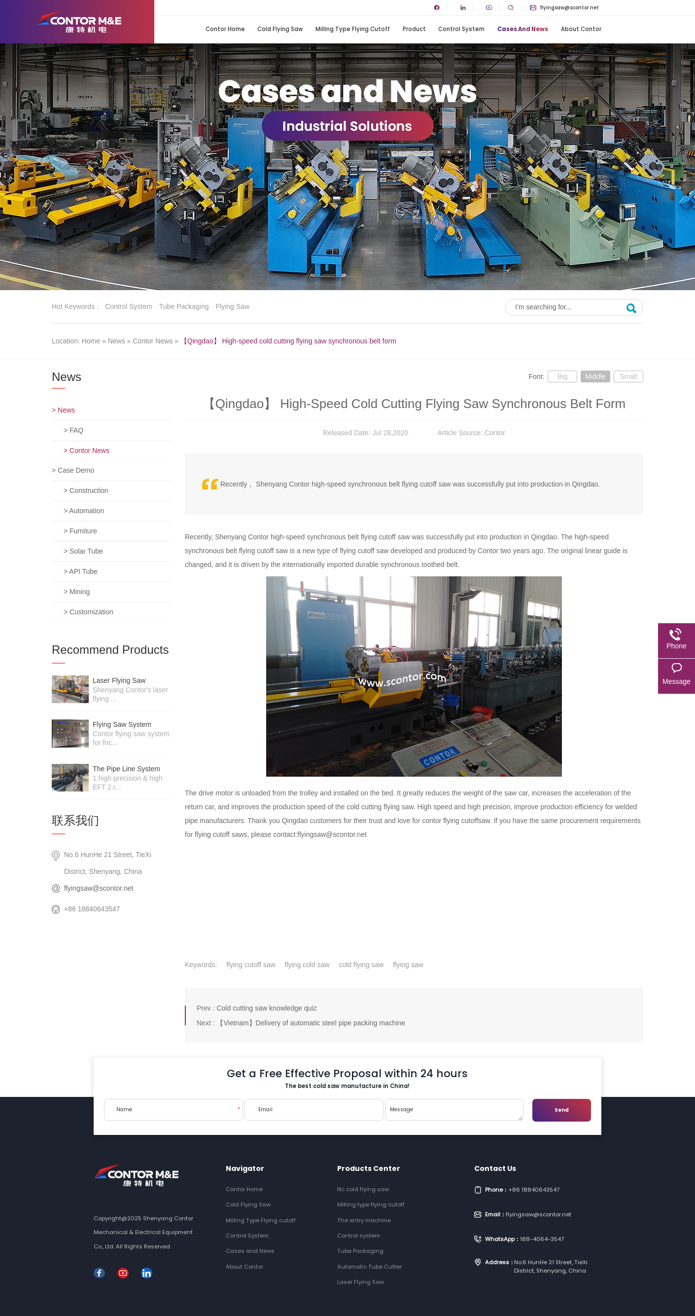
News (116, 341)
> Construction (86, 490)
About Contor (581, 29)
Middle (595, 376)
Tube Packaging (184, 306)
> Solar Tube (83, 551)
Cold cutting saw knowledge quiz (266, 1008)
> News (63, 410)
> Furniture (80, 531)
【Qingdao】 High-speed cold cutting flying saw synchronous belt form (288, 341)
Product (414, 29)
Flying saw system (122, 724)
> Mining (77, 592)
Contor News (153, 341)
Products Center (368, 1168)
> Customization (88, 612)
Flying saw (232, 306)
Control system (128, 306)
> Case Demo (73, 470)
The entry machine (364, 1220)
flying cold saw (307, 965)
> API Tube (81, 571)
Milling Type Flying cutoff (352, 29)
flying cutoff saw (250, 965)
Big (562, 376)
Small (628, 376)
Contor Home (225, 29)
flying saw (408, 965)
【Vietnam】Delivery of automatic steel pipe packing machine (310, 1023)
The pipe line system (126, 769)
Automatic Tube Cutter (369, 1267)
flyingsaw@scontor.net (564, 7)
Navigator (245, 1168)
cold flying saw (361, 965)
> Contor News (86, 450)
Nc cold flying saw (363, 1189)
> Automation (84, 511)
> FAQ (73, 430)
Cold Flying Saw (280, 29)
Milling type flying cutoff (371, 1204)
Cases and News (522, 29)
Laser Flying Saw (119, 680)
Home (91, 341)
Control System (461, 29)
